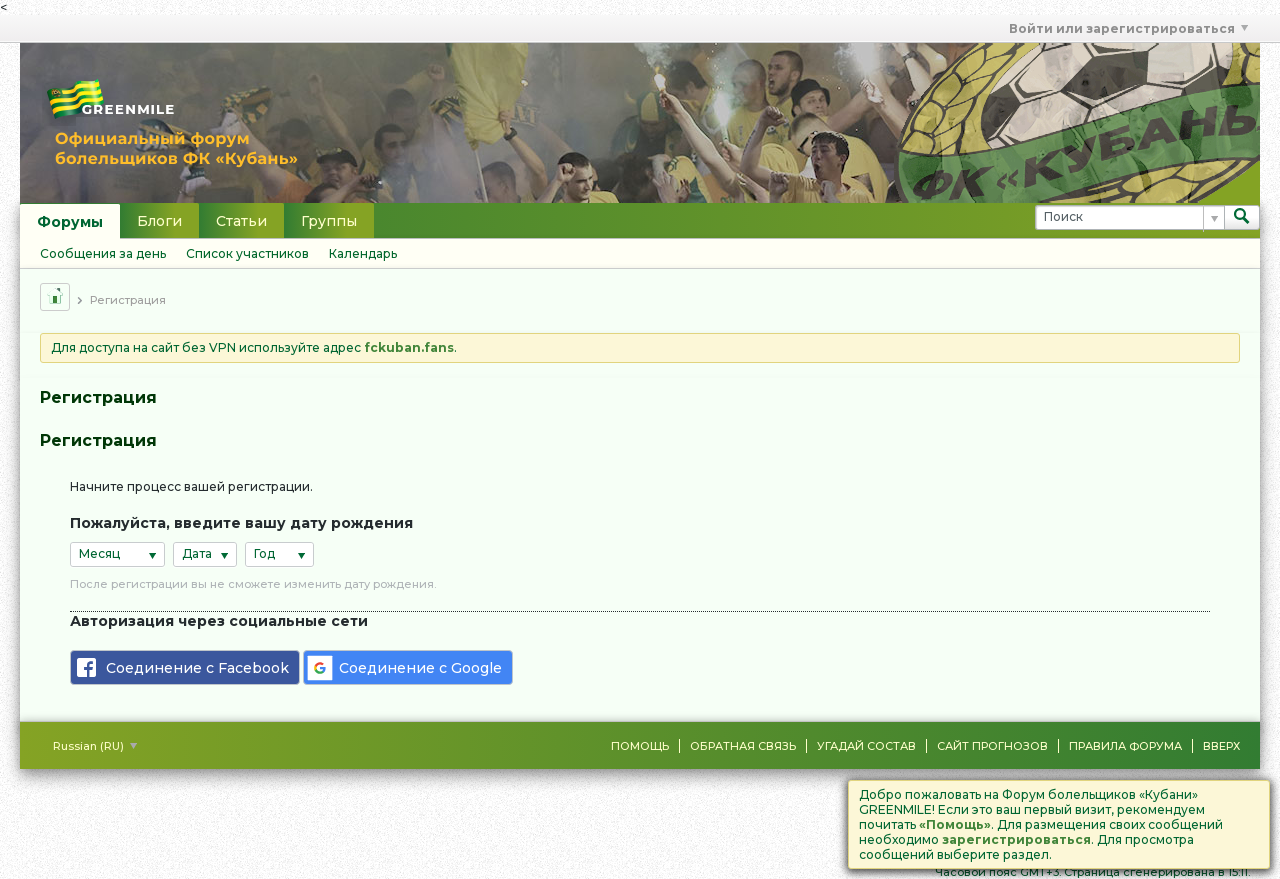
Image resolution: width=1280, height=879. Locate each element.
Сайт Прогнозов (992, 746)
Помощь (640, 746)
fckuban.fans (409, 347)
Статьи (241, 221)
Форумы (70, 222)
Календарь (363, 253)
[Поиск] (1129, 217)
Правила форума (1125, 746)
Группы (329, 221)
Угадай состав (866, 746)
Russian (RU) (95, 746)
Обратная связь (743, 746)
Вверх (1221, 746)
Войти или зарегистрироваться (1128, 28)
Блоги (159, 221)
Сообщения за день (103, 253)
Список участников (247, 253)
